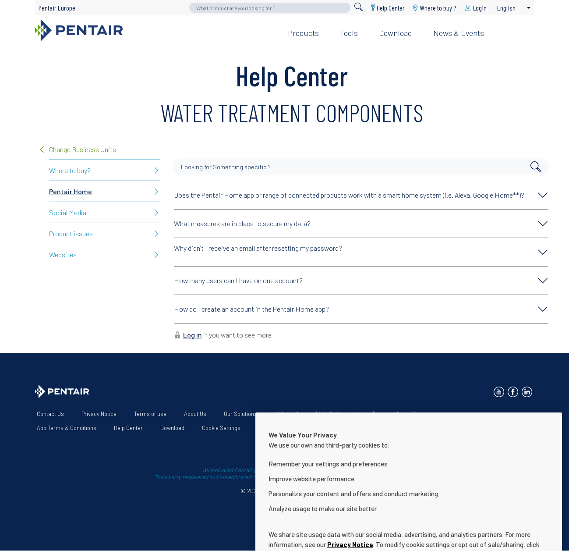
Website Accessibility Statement (314, 413)
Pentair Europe (57, 8)
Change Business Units (82, 149)
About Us (195, 413)
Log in (192, 335)
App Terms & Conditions (66, 427)
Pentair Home (70, 191)
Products (303, 33)
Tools (349, 33)
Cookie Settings (221, 427)
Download (395, 33)
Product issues (71, 233)
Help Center (391, 8)
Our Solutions (240, 413)
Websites (63, 254)
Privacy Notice (99, 413)
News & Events (458, 33)
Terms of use (150, 413)
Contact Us (50, 413)
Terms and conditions (398, 413)
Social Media (67, 212)
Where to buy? (70, 170)
